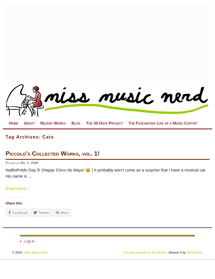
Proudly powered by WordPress (145, 252)
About (29, 123)
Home (13, 123)
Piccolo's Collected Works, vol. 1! (53, 153)
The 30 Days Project (104, 123)
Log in (29, 241)
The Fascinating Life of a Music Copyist (162, 123)
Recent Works (53, 123)
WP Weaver (195, 252)
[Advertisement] (106, 42)
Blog (75, 123)
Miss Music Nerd (36, 252)
